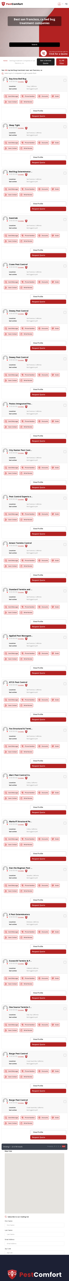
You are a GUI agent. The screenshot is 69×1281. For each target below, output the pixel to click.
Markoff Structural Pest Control (24, 794)
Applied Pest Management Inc (23, 615)
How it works (40, 1255)
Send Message (11, 96)
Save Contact (11, 102)
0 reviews (21, 82)
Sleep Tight (14, 123)
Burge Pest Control (18, 1018)
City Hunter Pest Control (21, 436)
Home (5, 61)
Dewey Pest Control (18, 302)
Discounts (43, 96)
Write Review (26, 102)
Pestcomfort (40, 1278)
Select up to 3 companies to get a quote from (20, 73)
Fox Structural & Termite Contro (24, 705)
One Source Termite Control (22, 973)
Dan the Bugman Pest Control (23, 839)
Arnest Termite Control (20, 526)
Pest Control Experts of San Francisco (27, 481)
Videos (38, 1263)
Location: (12, 86)
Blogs (38, 1258)
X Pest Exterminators (19, 884)
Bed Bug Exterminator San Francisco (26, 168)
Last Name (8, 1192)
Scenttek (13, 213)
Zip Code (8, 1210)
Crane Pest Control (18, 257)
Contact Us (11, 1255)
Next (63, 1108)
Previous (50, 1108)
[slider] (13, 81)
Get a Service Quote (45, 61)
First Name (8, 1182)
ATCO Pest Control (18, 660)
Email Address (9, 1201)
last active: (13, 89)
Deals (55, 96)
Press (10, 1263)
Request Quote (39, 115)
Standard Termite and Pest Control (26, 571)
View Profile (39, 111)
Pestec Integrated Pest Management (27, 392)
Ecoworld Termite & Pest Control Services (29, 929)
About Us (11, 1258)
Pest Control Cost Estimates (46, 1260)
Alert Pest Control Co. (19, 750)
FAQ (9, 1260)
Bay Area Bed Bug (17, 78)
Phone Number (28, 96)
